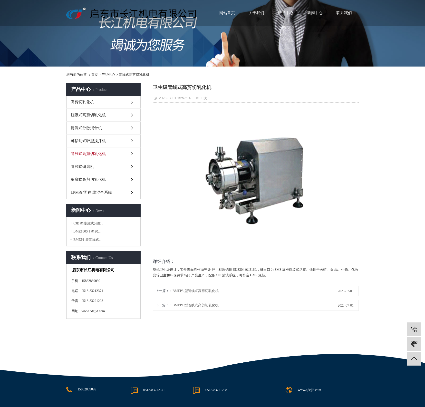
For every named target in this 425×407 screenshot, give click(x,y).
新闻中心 (315, 13)
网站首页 (227, 13)
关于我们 (256, 13)
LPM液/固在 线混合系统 (91, 192)
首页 (94, 75)
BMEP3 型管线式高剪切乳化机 (196, 291)
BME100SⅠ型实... (87, 231)
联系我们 (344, 13)
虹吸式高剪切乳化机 (88, 115)
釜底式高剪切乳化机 (88, 179)
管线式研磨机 (82, 167)
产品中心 (285, 13)
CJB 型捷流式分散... (88, 223)
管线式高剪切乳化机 (134, 75)
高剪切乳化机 (82, 102)
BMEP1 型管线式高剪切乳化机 (196, 305)
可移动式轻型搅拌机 (88, 141)
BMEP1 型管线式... (87, 240)
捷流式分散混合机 (86, 128)
